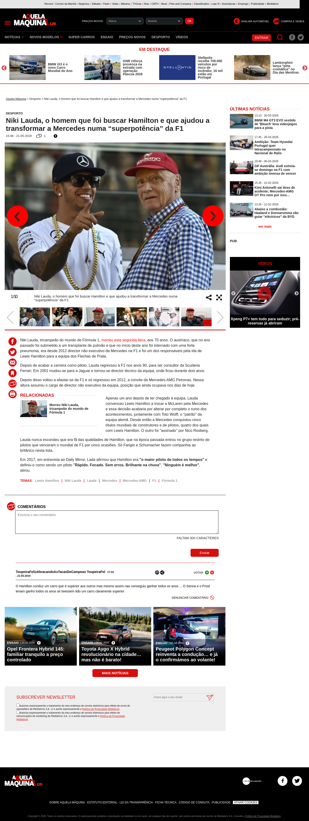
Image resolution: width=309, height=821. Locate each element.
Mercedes (109, 480)
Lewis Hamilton (47, 480)
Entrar (261, 38)
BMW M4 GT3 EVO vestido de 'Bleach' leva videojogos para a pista (275, 124)
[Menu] (8, 23)
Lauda (91, 480)
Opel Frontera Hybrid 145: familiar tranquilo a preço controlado (36, 654)
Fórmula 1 (169, 480)
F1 (154, 480)
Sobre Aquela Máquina (67, 802)
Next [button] (305, 68)
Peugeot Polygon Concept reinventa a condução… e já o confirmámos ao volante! (187, 654)
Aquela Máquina (16, 99)
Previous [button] (4, 68)
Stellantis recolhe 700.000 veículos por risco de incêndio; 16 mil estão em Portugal (210, 67)
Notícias (14, 37)
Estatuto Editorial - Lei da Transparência (120, 802)
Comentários (32, 507)
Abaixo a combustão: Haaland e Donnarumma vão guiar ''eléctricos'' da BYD (276, 212)
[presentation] (178, 713)
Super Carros (81, 37)
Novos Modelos (46, 37)
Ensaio (107, 37)
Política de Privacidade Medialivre (100, 709)
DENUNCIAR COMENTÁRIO (190, 597)
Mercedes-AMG (135, 480)
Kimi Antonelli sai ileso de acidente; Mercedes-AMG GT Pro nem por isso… (274, 191)
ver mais (265, 226)
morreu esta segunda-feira (123, 340)
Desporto (160, 37)
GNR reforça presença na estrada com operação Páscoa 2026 (133, 67)
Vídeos (182, 37)
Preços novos (132, 37)
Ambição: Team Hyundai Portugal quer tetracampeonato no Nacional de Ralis (273, 147)
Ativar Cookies (246, 802)
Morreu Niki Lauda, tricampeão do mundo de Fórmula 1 (68, 408)
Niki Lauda (73, 480)
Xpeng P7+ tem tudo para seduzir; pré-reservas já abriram (265, 321)
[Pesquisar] (280, 37)
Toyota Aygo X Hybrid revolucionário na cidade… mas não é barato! (111, 654)
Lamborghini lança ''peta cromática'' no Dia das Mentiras (286, 67)
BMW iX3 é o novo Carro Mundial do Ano (60, 67)
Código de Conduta (194, 802)
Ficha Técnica (166, 802)
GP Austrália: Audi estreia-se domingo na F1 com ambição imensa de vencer (275, 169)
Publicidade (221, 802)
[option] (42, 67)
